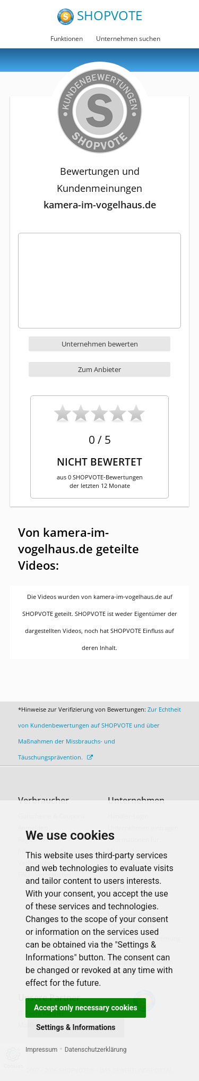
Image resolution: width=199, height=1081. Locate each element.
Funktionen (66, 38)
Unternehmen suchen (128, 38)
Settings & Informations (76, 1027)
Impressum (41, 1049)
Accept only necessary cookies (85, 1007)
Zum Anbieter (99, 369)
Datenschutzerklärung (96, 1049)
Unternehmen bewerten (100, 344)
